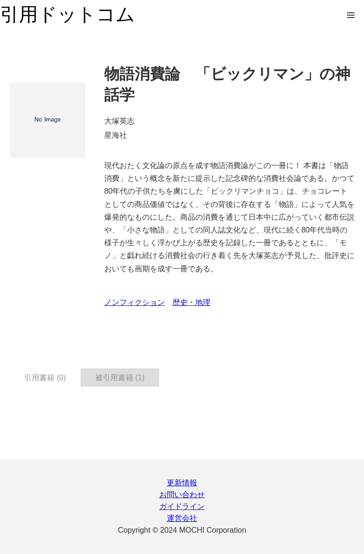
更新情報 (182, 483)
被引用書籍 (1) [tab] (120, 378)
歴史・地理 (191, 302)
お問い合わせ (182, 495)
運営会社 (182, 518)
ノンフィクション (134, 302)
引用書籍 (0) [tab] (45, 378)
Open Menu (351, 15)
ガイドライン (182, 506)
